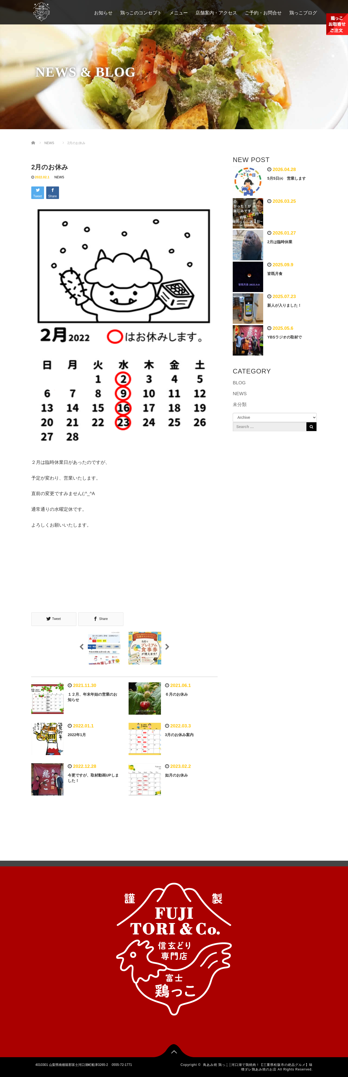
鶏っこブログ (303, 12)
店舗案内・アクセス (216, 12)
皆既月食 (274, 273)
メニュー (178, 12)
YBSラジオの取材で (284, 337)
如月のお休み (176, 775)
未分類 (240, 404)
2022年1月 (79, 734)
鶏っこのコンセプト (141, 12)
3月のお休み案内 (179, 734)
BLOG (239, 382)
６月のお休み (176, 694)
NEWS (59, 177)
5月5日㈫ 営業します (286, 178)
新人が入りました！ (284, 305)
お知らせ (103, 12)
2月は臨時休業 (279, 242)
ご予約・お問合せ (263, 12)
